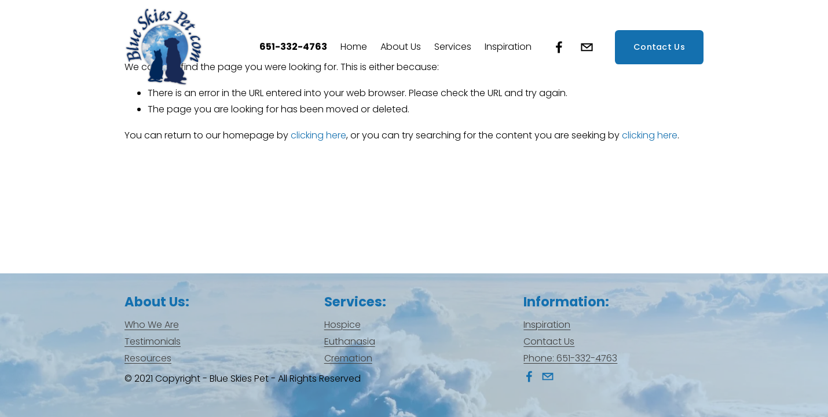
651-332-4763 (293, 46)
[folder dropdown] (400, 47)
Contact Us (659, 47)
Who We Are (151, 324)
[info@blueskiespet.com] (587, 47)
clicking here (318, 135)
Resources (147, 358)
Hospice (342, 324)
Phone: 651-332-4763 (570, 358)
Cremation (348, 358)
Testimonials (152, 341)
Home (353, 46)
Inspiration (508, 46)
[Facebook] (559, 47)
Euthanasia (349, 341)
